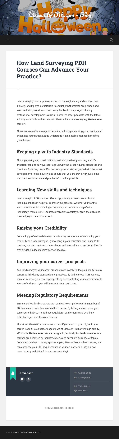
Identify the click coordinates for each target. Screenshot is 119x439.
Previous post (84, 386)
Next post (82, 390)
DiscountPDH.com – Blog (26, 432)
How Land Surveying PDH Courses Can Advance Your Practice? (53, 69)
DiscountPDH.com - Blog (59, 15)
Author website (28, 379)
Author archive (22, 379)
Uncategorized (84, 377)
